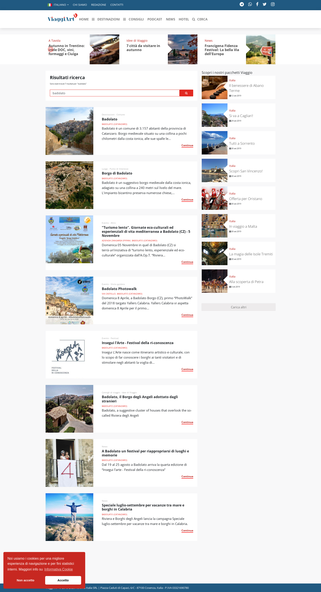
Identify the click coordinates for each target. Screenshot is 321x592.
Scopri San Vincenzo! (246, 171)
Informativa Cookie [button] (58, 569)
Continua (187, 145)
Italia (232, 80)
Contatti (116, 5)
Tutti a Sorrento (242, 143)
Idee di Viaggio (137, 41)
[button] (58, 5)
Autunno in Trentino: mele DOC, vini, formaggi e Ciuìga (67, 49)
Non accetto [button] (25, 580)
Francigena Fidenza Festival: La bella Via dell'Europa (222, 49)
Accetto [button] (63, 580)
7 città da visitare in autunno (143, 47)
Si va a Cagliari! (241, 115)
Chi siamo (80, 5)
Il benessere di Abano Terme (246, 88)
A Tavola (54, 41)
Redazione (98, 5)
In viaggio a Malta (243, 226)
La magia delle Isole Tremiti (251, 254)
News (209, 41)
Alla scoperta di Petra (246, 281)
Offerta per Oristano (245, 198)
